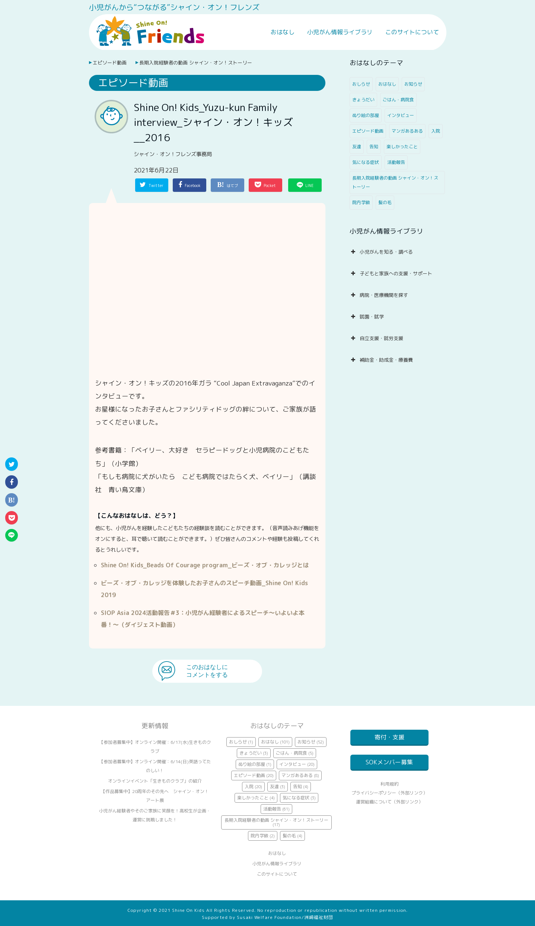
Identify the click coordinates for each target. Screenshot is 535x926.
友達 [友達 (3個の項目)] (356, 146)
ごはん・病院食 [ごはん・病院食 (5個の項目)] (398, 99)
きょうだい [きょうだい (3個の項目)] (363, 99)
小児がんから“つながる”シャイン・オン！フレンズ (174, 7)
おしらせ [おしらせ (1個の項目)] (361, 84)
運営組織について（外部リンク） (389, 811)
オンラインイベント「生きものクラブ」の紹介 (155, 781)
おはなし (282, 32)
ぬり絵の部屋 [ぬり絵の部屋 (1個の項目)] (365, 115)
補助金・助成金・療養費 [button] (381, 360)
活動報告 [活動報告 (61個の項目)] (396, 162)
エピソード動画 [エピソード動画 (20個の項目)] (367, 131)
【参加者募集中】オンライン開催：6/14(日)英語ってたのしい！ (155, 766)
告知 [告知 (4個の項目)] (373, 146)
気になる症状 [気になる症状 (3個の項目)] (365, 162)
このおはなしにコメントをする (207, 671)
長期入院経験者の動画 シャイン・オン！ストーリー (195, 62)
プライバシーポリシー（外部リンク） (389, 802)
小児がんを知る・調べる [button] (381, 252)
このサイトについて (412, 32)
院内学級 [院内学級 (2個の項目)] (361, 202)
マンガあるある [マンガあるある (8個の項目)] (407, 131)
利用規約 (389, 793)
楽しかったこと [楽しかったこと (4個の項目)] (402, 146)
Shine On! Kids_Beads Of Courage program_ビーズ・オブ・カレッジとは (205, 565)
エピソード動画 (110, 62)
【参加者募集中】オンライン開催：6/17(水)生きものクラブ (155, 746)
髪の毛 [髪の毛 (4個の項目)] (385, 202)
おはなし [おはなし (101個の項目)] (387, 84)
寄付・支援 (389, 737)
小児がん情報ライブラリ (340, 32)
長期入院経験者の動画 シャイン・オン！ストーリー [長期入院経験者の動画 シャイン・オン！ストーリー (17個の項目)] (395, 182)
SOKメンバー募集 (389, 766)
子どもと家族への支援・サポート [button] (391, 273)
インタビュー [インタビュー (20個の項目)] (400, 115)
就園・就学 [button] (367, 316)
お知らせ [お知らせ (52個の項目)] (413, 84)
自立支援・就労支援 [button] (376, 338)
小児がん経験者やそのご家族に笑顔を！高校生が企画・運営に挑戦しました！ (155, 815)
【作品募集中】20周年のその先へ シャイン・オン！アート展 (155, 795)
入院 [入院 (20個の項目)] (435, 131)
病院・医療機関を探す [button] (379, 295)
